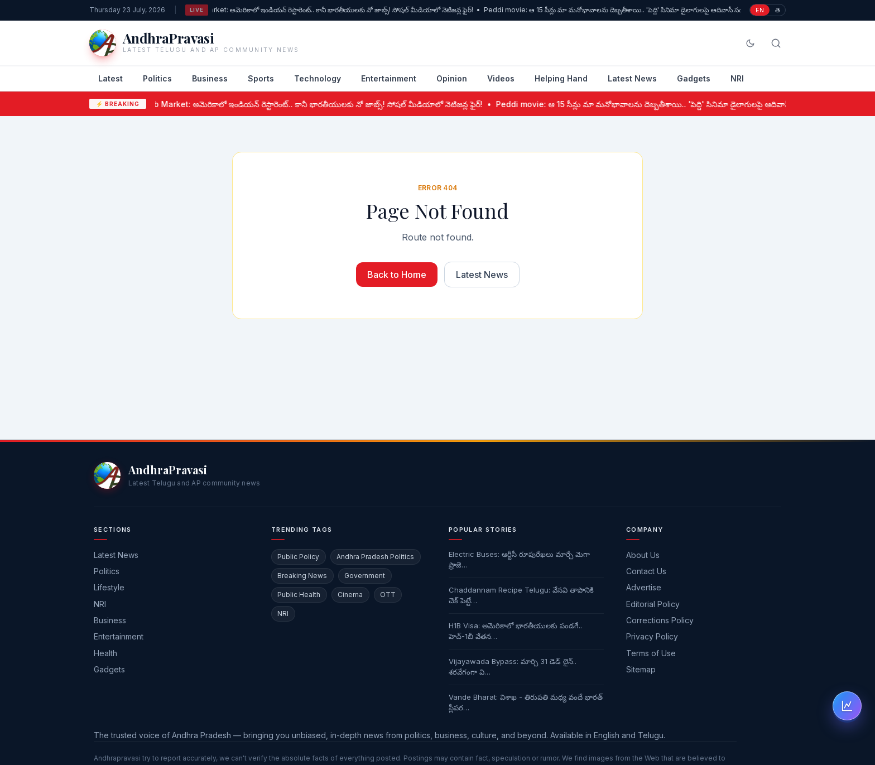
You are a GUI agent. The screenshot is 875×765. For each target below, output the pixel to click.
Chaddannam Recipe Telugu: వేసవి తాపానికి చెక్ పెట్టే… (521, 595)
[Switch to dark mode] (750, 43)
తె (777, 10)
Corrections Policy (660, 620)
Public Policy (298, 556)
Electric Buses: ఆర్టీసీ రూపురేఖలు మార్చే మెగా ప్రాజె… (519, 560)
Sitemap (641, 669)
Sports (261, 78)
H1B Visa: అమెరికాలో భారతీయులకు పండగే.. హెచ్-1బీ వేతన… (515, 631)
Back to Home (396, 274)
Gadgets (693, 78)
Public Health (298, 594)
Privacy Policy (652, 636)
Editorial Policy (653, 604)
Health (105, 653)
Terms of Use (651, 653)
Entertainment (388, 78)
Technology (317, 78)
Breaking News (302, 575)
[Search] (776, 43)
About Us (643, 555)
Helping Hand (561, 78)
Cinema (350, 594)
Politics (157, 78)
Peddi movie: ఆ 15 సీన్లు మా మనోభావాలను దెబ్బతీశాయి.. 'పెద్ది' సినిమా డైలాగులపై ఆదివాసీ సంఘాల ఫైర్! (629, 10)
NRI (737, 78)
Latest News (632, 78)
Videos (501, 78)
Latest (110, 78)
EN (760, 10)
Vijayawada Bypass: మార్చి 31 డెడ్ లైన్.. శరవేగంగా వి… (512, 667)
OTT (388, 594)
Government (364, 575)
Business (210, 78)
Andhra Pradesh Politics (375, 556)
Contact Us (646, 571)
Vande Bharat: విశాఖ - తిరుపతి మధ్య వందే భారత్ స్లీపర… (526, 702)
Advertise (643, 587)
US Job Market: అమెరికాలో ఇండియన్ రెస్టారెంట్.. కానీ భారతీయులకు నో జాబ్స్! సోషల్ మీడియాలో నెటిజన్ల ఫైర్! (329, 10)
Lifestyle (109, 587)
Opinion (451, 78)
